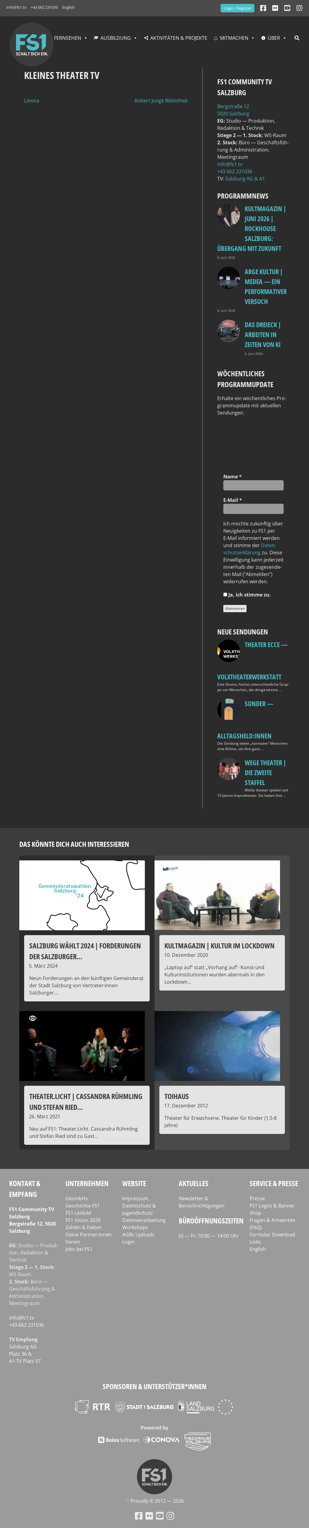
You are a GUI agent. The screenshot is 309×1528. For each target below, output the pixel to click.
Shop (255, 1213)
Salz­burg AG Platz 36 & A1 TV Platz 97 (25, 1353)
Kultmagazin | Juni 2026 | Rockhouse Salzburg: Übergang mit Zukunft (251, 228)
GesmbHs (76, 1198)
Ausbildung (115, 38)
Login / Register (237, 8)
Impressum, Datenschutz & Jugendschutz (139, 1205)
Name (232, 476)
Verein (72, 1241)
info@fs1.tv (16, 7)
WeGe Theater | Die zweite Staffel (265, 772)
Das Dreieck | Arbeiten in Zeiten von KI (263, 334)
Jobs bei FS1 (78, 1249)
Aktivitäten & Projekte (178, 38)
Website (134, 1183)
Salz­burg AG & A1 (245, 178)
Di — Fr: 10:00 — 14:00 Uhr (209, 1235)
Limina (31, 100)
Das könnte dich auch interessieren (74, 844)
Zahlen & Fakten (83, 1227)
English (68, 7)
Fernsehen (67, 38)
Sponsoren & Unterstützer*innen (154, 1386)
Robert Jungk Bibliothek (161, 100)
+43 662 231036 (44, 7)
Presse (257, 1198)
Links (255, 1241)
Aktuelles (194, 1183)
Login (128, 1241)
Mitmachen (234, 38)
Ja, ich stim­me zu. (247, 594)
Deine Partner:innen (88, 1234)
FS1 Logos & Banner (272, 1205)
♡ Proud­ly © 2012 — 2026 (154, 1501)
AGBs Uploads (138, 1234)
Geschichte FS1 (82, 1205)
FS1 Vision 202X (82, 1220)
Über (274, 38)
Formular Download (272, 1234)
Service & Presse (274, 1183)
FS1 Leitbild (78, 1213)
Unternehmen (87, 1183)
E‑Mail (232, 500)
